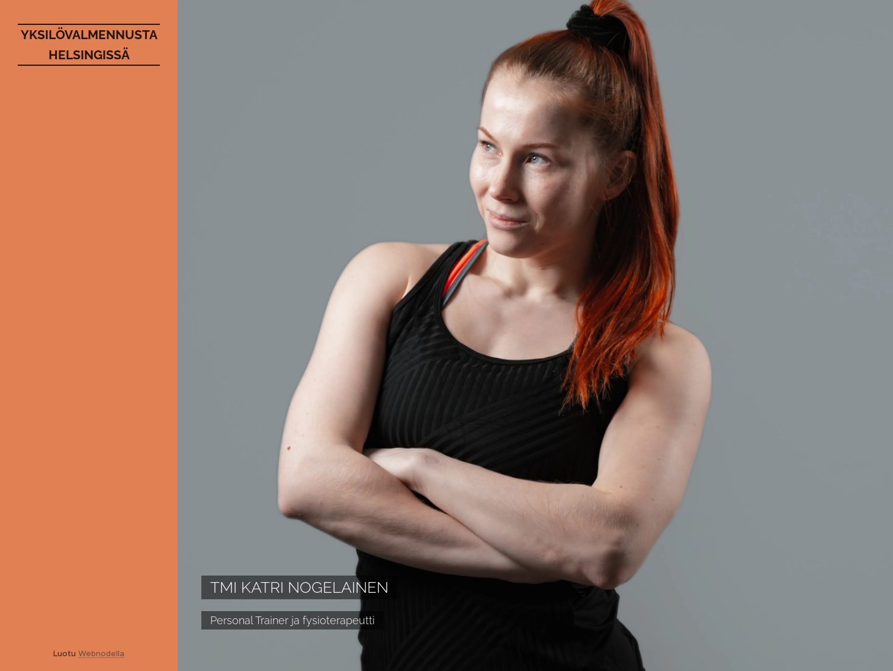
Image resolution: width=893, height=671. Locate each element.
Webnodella (101, 653)
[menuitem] (89, 317)
